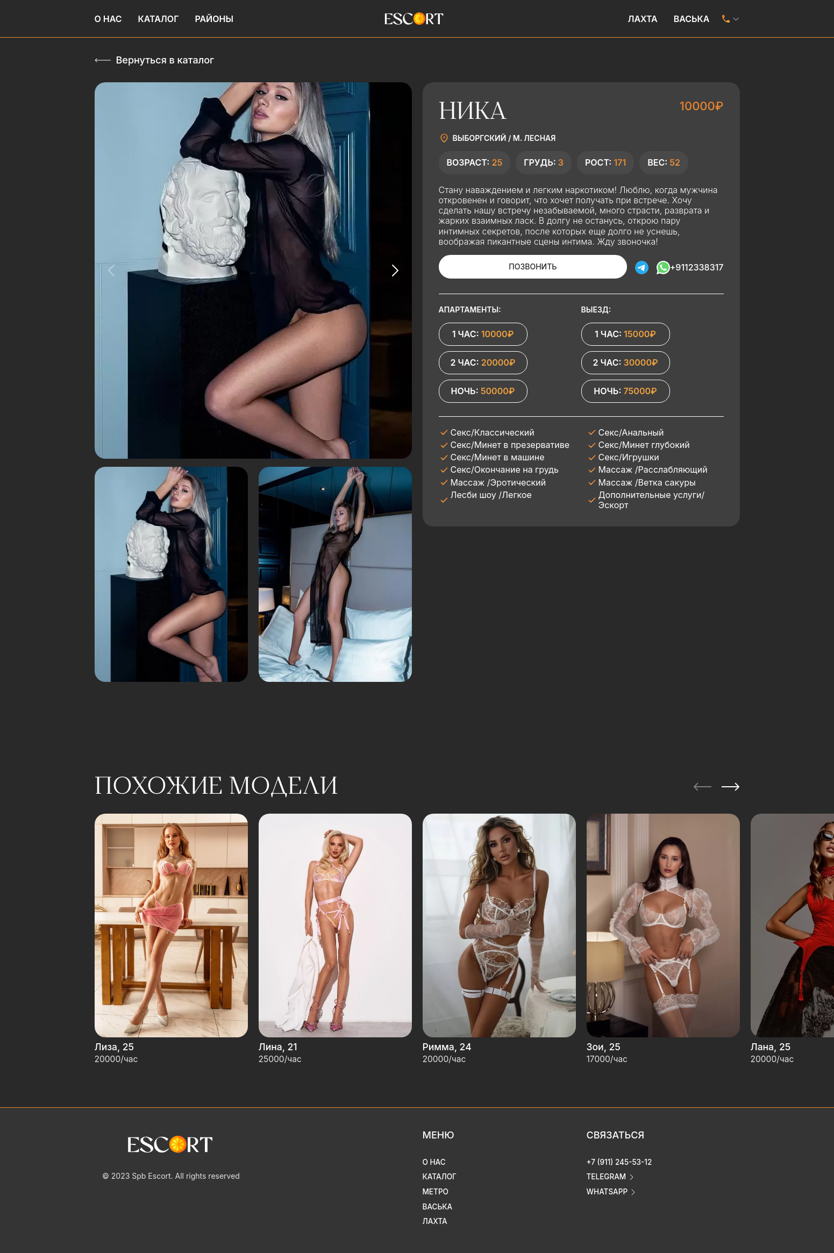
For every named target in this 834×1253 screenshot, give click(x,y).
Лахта (642, 19)
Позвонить (519, 266)
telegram (607, 1169)
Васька (692, 19)
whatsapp (608, 1185)
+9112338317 (697, 266)
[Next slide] (394, 270)
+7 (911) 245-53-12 (620, 1154)
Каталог (158, 19)
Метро (436, 1185)
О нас (108, 19)
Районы (214, 19)
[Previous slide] (111, 270)
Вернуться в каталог (165, 60)
